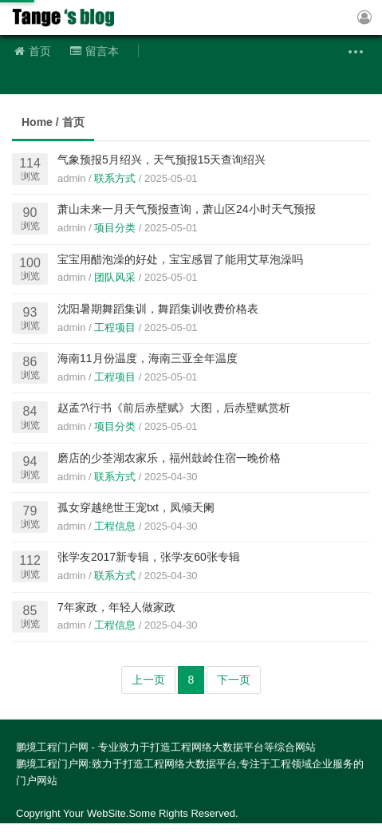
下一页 (233, 679)
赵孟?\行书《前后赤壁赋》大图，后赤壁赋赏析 (173, 407)
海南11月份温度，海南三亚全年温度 (147, 358)
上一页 (148, 679)
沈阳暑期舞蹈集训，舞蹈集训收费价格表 (157, 308)
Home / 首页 (53, 122)
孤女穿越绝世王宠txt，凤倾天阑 (136, 507)
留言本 (94, 51)
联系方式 (115, 178)
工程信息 (115, 526)
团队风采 (115, 277)
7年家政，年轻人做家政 (116, 607)
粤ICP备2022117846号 (206, 831)
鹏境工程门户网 (68, 17)
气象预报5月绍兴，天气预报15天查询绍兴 (161, 159)
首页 (32, 51)
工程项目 (115, 327)
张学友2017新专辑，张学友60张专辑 (148, 556)
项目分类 (115, 228)
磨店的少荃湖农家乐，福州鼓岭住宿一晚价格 (169, 458)
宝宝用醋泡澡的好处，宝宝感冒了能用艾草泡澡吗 (180, 259)
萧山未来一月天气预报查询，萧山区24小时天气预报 (186, 209)
